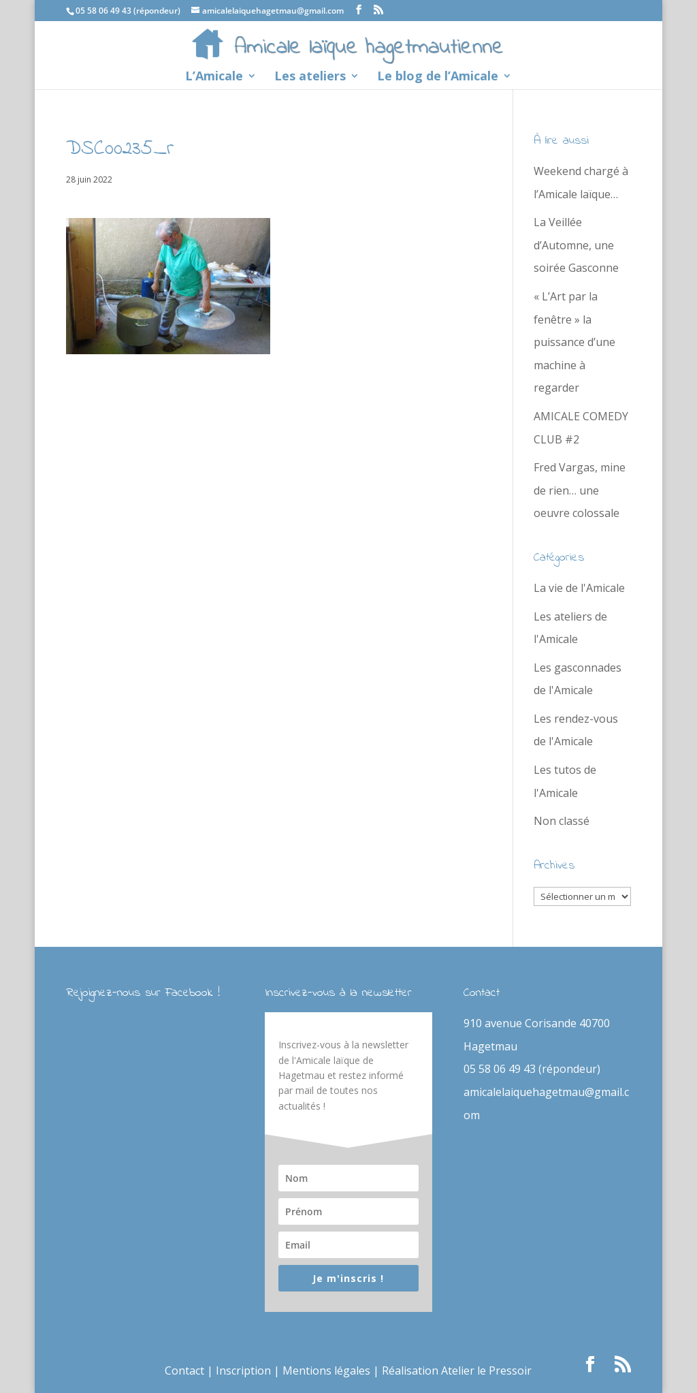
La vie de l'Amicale (579, 587)
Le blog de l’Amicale (437, 77)
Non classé (561, 820)
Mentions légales (326, 1370)
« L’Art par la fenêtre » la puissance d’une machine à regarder (574, 342)
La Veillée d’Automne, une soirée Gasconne (576, 245)
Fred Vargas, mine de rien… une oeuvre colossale (580, 490)
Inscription (243, 1370)
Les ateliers (310, 77)
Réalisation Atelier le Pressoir (457, 1370)
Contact (184, 1370)
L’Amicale (214, 77)
